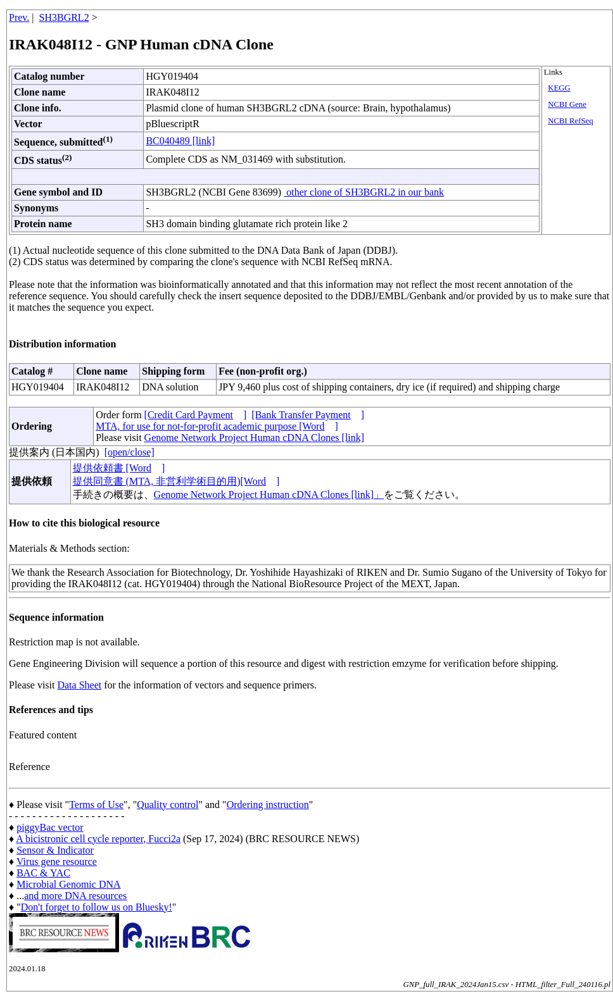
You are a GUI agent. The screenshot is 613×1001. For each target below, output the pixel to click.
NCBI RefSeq (570, 120)
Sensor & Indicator (55, 850)
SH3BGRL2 (64, 17)
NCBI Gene (567, 104)
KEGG (559, 88)
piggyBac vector (49, 827)
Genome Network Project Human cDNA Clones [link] (254, 437)
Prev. (19, 17)
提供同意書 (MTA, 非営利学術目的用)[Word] (176, 481)
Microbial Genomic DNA (68, 884)
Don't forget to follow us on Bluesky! (96, 907)
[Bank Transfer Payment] (307, 414)
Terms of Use (96, 804)
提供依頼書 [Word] (119, 468)
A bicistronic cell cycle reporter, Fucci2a (98, 838)
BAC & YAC (43, 872)
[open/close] (129, 452)
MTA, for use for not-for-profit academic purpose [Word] (217, 426)
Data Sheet (79, 685)
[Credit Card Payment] (195, 414)
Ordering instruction (268, 804)
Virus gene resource (56, 861)
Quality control (167, 804)
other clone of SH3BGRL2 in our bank (364, 192)
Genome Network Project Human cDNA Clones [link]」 (269, 494)
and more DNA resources (75, 895)
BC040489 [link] (180, 140)
